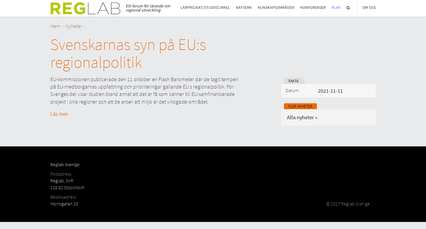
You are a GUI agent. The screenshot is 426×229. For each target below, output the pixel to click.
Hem (55, 26)
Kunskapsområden (276, 7)
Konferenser (313, 7)
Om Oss (369, 7)
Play (336, 7)
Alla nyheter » (302, 117)
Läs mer (59, 113)
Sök (348, 8)
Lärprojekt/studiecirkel (205, 7)
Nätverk (244, 7)
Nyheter (73, 26)
